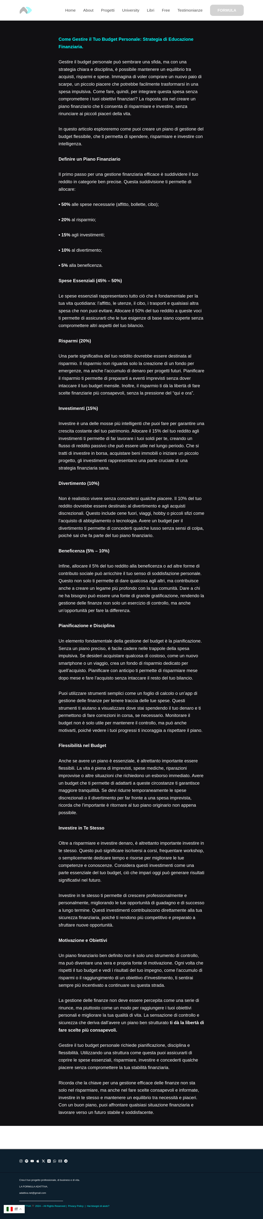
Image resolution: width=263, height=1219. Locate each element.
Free (165, 10)
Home (68, 10)
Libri (150, 10)
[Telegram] (66, 1161)
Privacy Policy (75, 1206)
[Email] (60, 1161)
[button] (227, 10)
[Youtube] (32, 1161)
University (129, 10)
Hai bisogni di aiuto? (98, 1206)
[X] (43, 1161)
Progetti (106, 10)
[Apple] (37, 1161)
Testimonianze (189, 10)
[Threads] (49, 1161)
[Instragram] (21, 1161)
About (86, 10)
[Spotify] (26, 1161)
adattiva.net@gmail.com (32, 1193)
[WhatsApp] (54, 1161)
